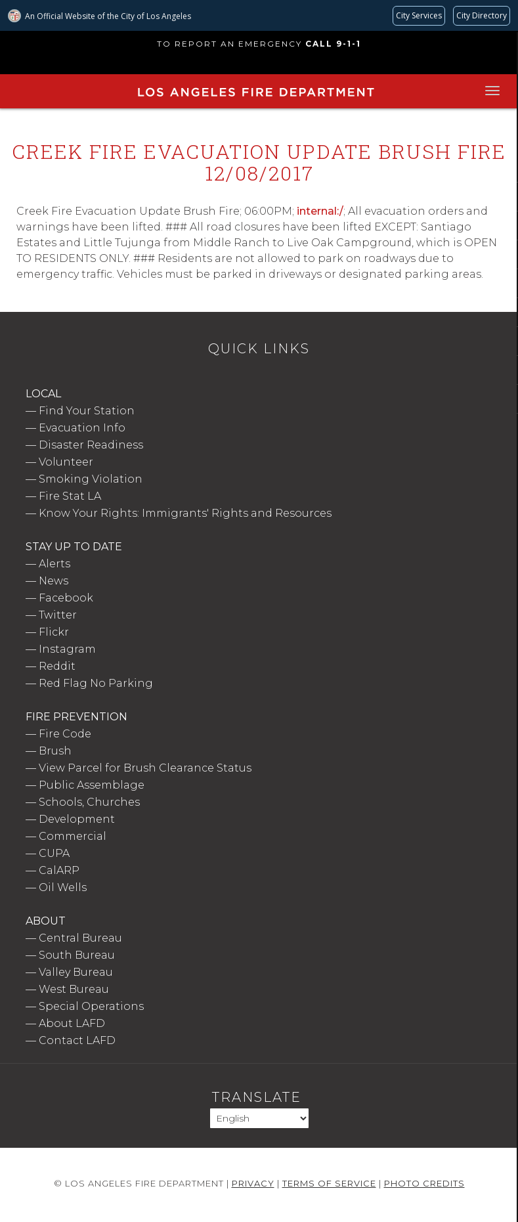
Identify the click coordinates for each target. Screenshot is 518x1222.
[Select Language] (259, 1118)
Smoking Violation (90, 479)
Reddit (57, 666)
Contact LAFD (77, 1040)
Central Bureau (80, 938)
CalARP (59, 870)
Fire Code (65, 734)
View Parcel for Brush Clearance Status (145, 768)
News (53, 581)
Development (77, 819)
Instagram (67, 649)
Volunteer (66, 462)
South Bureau (77, 955)
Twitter (58, 615)
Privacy (253, 1183)
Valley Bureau (76, 972)
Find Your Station (87, 410)
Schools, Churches (89, 802)
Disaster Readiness (91, 445)
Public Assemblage (91, 785)
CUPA (54, 853)
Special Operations (91, 1006)
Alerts (54, 563)
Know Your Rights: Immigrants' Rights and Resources (185, 513)
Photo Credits (424, 1183)
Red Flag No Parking (96, 683)
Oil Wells (63, 887)
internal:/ (320, 211)
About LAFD (72, 1023)
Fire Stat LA (70, 496)
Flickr (54, 632)
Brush (55, 751)
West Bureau (74, 989)
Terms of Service (329, 1183)
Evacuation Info (82, 428)
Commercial (72, 836)
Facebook (66, 598)
